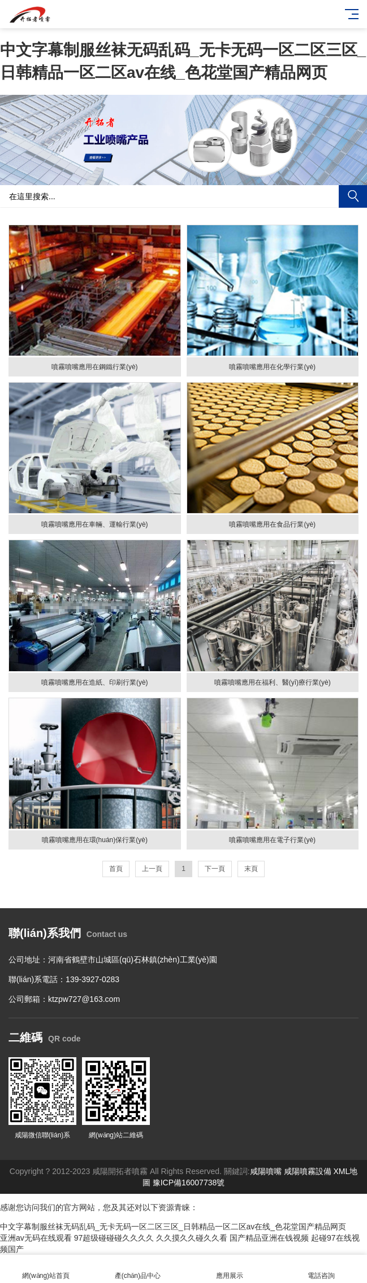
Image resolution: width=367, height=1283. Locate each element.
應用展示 (229, 1269)
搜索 (353, 196)
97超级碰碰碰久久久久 (114, 1237)
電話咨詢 (321, 1269)
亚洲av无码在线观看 (36, 1237)
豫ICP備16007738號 (189, 1182)
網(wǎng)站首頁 (46, 1269)
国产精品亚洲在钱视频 (269, 1237)
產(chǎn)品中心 (137, 1269)
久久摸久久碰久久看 (191, 1237)
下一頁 (215, 869)
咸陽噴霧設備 (307, 1171)
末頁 (251, 869)
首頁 (116, 869)
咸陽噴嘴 (266, 1171)
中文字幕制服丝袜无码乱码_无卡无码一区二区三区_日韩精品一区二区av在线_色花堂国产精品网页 (173, 1226)
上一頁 (152, 869)
